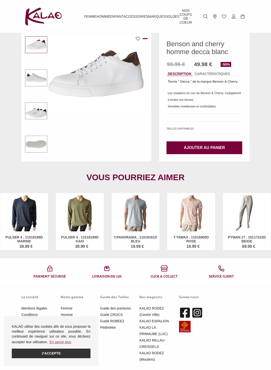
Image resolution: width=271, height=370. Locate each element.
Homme (103, 16)
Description (179, 74)
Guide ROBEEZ (112, 321)
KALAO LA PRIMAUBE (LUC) (153, 331)
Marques (157, 16)
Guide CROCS (111, 315)
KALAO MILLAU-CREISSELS (152, 343)
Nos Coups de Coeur (186, 16)
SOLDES (173, 16)
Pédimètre (108, 327)
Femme (90, 16)
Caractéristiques (212, 74)
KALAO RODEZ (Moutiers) (151, 356)
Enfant (116, 16)
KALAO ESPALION (154, 321)
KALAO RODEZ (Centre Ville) (151, 311)
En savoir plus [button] (60, 342)
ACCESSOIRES (135, 16)
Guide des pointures (115, 308)
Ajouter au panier (204, 148)
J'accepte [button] (51, 353)
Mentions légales (34, 308)
